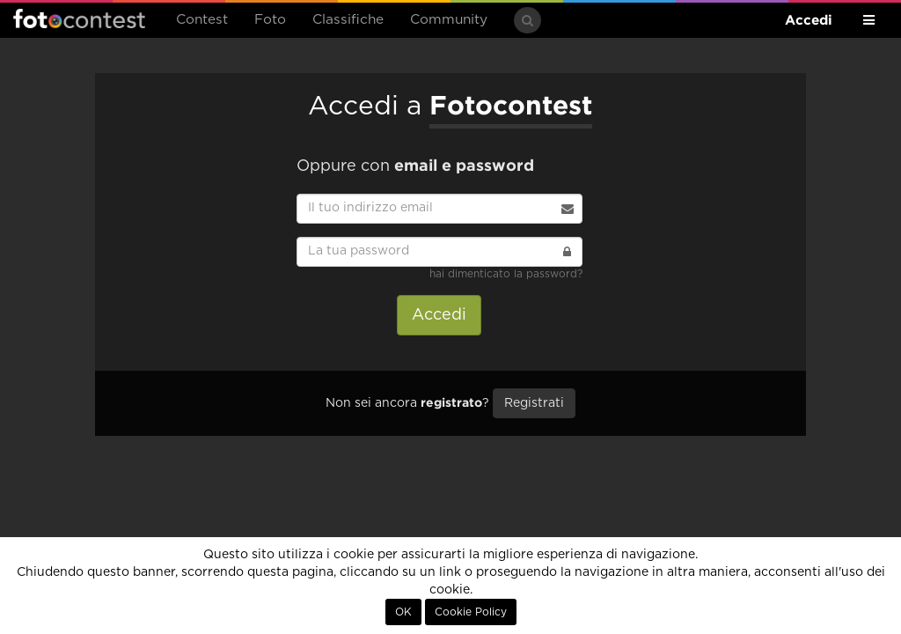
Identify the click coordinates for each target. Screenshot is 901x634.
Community (448, 19)
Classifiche (348, 19)
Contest (202, 19)
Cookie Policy (471, 612)
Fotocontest (79, 18)
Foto (270, 19)
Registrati (534, 403)
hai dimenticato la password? (505, 274)
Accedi (808, 19)
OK (403, 612)
